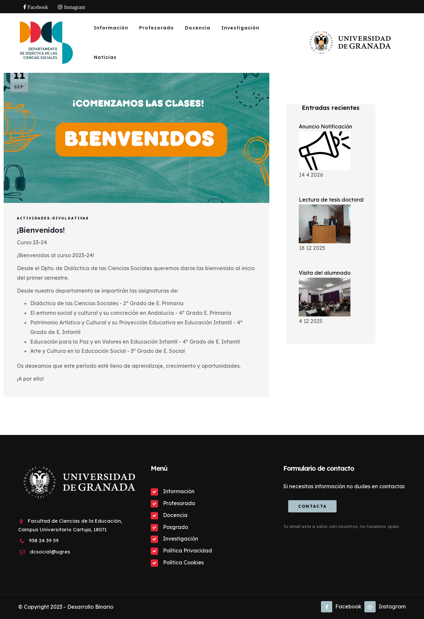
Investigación (240, 28)
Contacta (312, 506)
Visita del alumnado (324, 272)
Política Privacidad (187, 550)
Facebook (341, 606)
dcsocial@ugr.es (50, 551)
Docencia (197, 28)
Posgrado (175, 527)
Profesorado (156, 28)
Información (111, 28)
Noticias (105, 57)
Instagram (385, 606)
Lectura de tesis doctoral (331, 199)
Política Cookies (183, 562)
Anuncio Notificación (325, 126)
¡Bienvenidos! (41, 230)
